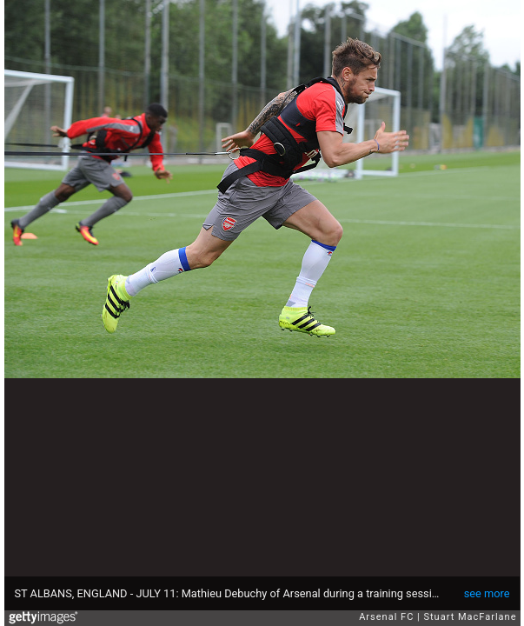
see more (487, 593)
